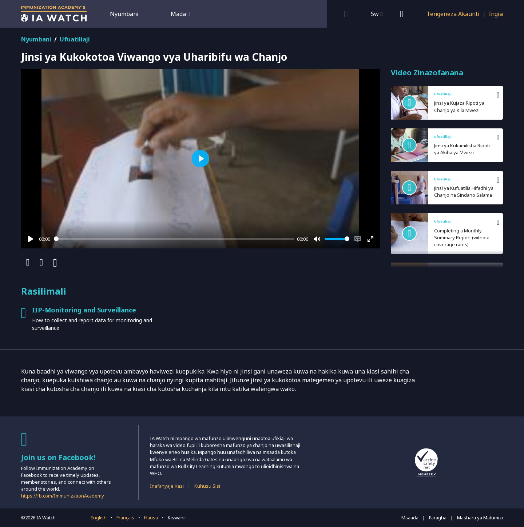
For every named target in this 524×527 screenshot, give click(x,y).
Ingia (496, 14)
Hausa (151, 517)
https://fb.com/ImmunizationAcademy (62, 495)
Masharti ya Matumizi (480, 517)
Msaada (409, 517)
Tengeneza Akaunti (453, 14)
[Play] (30, 239)
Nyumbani (124, 14)
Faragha (437, 517)
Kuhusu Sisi (207, 486)
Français (125, 517)
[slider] (174, 238)
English (99, 517)
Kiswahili (177, 517)
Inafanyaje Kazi (167, 486)
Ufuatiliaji (75, 39)
